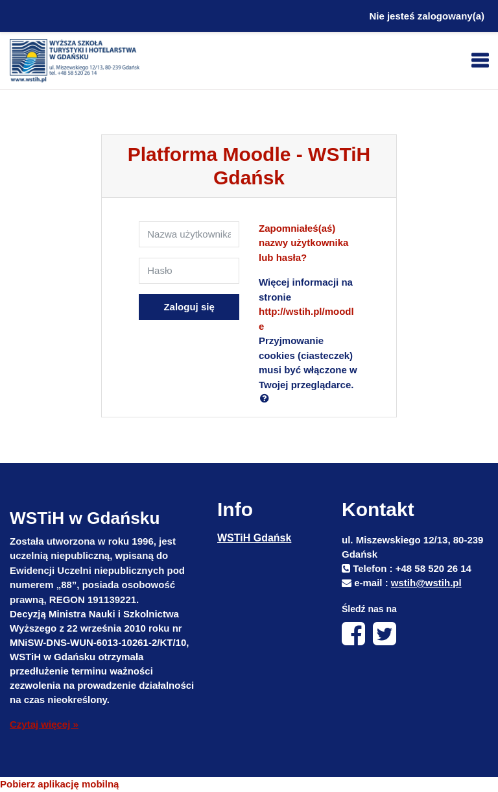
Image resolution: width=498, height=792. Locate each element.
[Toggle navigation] (479, 60)
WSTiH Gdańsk (254, 537)
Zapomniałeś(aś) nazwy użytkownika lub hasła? (303, 243)
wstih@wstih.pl (426, 582)
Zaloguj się (188, 306)
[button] (267, 398)
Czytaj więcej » (44, 724)
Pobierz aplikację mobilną (59, 783)
